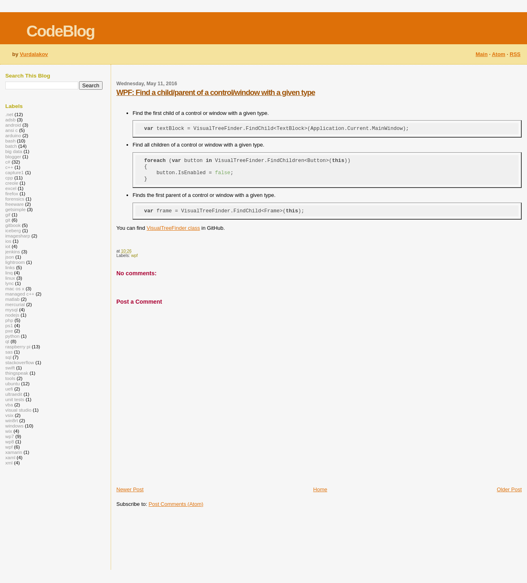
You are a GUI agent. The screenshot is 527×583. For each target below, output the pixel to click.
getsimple (15, 209)
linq (9, 272)
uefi (9, 388)
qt (7, 341)
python (12, 336)
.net (9, 114)
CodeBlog (60, 31)
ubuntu (12, 383)
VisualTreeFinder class (173, 235)
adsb (10, 119)
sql (8, 357)
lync (9, 283)
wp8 (9, 441)
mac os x (14, 288)
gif (7, 214)
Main (482, 54)
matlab (12, 299)
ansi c (11, 130)
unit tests (14, 399)
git (7, 219)
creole (11, 183)
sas (9, 351)
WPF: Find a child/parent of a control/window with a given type (215, 92)
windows (14, 425)
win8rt (11, 420)
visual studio (18, 409)
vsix (9, 415)
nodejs (12, 314)
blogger (13, 156)
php (9, 320)
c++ (9, 167)
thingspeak (16, 373)
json (9, 256)
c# (7, 161)
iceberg (13, 230)
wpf (134, 263)
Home (320, 497)
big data (13, 151)
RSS (515, 54)
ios (8, 241)
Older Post (509, 497)
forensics (14, 198)
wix (8, 431)
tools (10, 378)
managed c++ (19, 293)
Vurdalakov (34, 54)
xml (9, 462)
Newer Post (130, 497)
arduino (13, 135)
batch (11, 146)
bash (10, 140)
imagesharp (17, 235)
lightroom (15, 262)
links (10, 267)
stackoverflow (19, 362)
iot (7, 246)
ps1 (9, 325)
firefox (11, 193)
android (13, 124)
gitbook (13, 225)
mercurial (15, 304)
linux (10, 278)
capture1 (14, 172)
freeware (14, 204)
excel (10, 188)
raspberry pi (17, 346)
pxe (9, 330)
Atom (498, 54)
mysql (11, 309)
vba (9, 404)
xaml (10, 457)
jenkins (12, 251)
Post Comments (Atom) (176, 511)
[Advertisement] (142, 546)
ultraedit (13, 394)
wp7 (9, 436)
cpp (9, 177)
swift (10, 367)
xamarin (13, 452)
